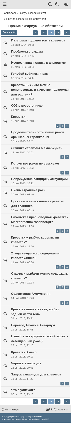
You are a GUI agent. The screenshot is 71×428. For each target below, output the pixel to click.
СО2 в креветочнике (27, 105)
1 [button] (35, 32)
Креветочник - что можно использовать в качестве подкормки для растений (40, 89)
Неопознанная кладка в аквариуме (38, 62)
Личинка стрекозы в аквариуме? (36, 148)
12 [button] (44, 32)
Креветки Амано (24, 352)
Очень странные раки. (28, 190)
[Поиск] (50, 5)
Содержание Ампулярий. (30, 294)
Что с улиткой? (23, 390)
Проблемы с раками (27, 51)
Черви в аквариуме (26, 363)
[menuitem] (11, 416)
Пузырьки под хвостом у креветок (38, 40)
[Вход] (65, 5)
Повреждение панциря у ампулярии (39, 179)
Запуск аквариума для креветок (36, 374)
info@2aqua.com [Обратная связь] (57, 409)
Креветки (18, 116)
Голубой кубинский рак (29, 73)
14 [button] (57, 32)
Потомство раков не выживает (35, 163)
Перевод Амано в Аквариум (33, 325)
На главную (10, 409)
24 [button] (67, 32)
